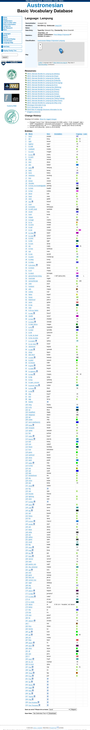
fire (30, 518)
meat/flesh (32, 412)
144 (26, 521)
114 (26, 441)
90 (26, 377)
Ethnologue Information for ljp (36, 105)
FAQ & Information (9, 24)
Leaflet (40, 62)
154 (26, 547)
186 (26, 637)
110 (26, 430)
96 (26, 394)
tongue (31, 217)
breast (31, 181)
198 (26, 670)
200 (26, 676)
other (30, 648)
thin (30, 553)
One (30, 667)
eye (30, 251)
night (30, 583)
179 (26, 615)
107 (26, 422)
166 (26, 580)
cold (30, 508)
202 (26, 682)
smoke (31, 524)
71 (26, 324)
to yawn (31, 257)
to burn (31, 521)
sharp (30, 352)
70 (26, 322)
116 (26, 447)
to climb (31, 597)
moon (30, 480)
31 (26, 214)
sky (30, 478)
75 (26, 335)
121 (26, 460)
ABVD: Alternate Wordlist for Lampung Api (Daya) (42, 76)
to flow (31, 465)
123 (26, 465)
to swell (31, 368)
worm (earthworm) (34, 422)
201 (26, 679)
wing (30, 404)
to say (30, 305)
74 (26, 332)
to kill (30, 332)
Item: (48, 134)
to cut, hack (32, 344)
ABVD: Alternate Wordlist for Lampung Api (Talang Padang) (45, 98)
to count (31, 664)
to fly (30, 407)
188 (26, 642)
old (29, 570)
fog (30, 488)
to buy (30, 380)
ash (30, 527)
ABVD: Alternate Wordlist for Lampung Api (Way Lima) (44, 103)
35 (26, 225)
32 (26, 217)
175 (26, 604)
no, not (31, 662)
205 (26, 690)
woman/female (33, 281)
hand (30, 136)
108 (26, 425)
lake (30, 473)
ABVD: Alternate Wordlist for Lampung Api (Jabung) (43, 78)
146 (26, 527)
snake (30, 419)
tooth (30, 214)
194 (26, 659)
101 (26, 407)
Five (30, 679)
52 (26, 273)
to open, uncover (34, 382)
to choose (32, 363)
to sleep (31, 259)
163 (26, 572)
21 (26, 188)
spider (30, 430)
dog (30, 394)
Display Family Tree (10, 50)
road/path (32, 149)
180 (26, 618)
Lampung (62, 40)
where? (31, 621)
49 (26, 265)
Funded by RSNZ (12, 106)
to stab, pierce (33, 324)
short (30, 547)
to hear (31, 249)
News (5, 30)
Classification (7, 41)
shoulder (31, 183)
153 (26, 544)
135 (26, 496)
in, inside (31, 602)
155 (26, 550)
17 (26, 178)
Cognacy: (79, 134)
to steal (31, 330)
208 (26, 699)
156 (26, 553)
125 (26, 471)
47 (26, 257)
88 (26, 371)
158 (26, 559)
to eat (30, 230)
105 (26, 417)
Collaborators (7, 21)
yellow (31, 537)
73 (26, 330)
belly (30, 170)
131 (26, 485)
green (30, 539)
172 (26, 596)
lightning (31, 496)
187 (26, 640)
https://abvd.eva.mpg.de (34, 1)
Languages (7, 34)
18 (26, 181)
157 (26, 556)
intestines (32, 175)
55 (26, 281)
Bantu (61, 1)
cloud (30, 486)
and (30, 654)
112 (26, 436)
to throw (31, 388)
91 (26, 380)
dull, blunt (32, 355)
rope (30, 308)
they (30, 640)
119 (26, 455)
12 (26, 165)
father (30, 294)
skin (30, 165)
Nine (30, 691)
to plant (31, 360)
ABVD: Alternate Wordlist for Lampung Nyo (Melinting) (44, 87)
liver (30, 178)
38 (26, 233)
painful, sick (32, 564)
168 (26, 585)
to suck (31, 243)
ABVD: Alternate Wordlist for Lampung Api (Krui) (42, 85)
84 (26, 360)
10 (26, 159)
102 (26, 410)
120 (26, 457)
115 (26, 444)
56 (26, 284)
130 (26, 483)
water (30, 463)
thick (30, 556)
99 (26, 402)
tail (29, 417)
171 (26, 593)
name (30, 302)
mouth (31, 212)
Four (30, 676)
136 (26, 499)
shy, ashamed (33, 567)
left (29, 139)
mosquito (31, 428)
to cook (31, 236)
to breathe (32, 207)
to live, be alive (33, 338)
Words (5, 35)
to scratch (32, 341)
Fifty (30, 699)
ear (30, 246)
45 (26, 251)
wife (30, 289)
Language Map (8, 42)
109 (26, 428)
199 (26, 673)
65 (26, 308)
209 (26, 702)
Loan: (85, 134)
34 (26, 222)
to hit (30, 327)
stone (30, 457)
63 (26, 302)
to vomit (31, 225)
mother (31, 292)
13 (26, 167)
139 (26, 507)
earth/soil (31, 455)
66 (26, 310)
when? (31, 591)
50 (26, 268)
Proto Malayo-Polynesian (61, 34)
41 (26, 241)
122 (26, 463)
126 (26, 473)
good (30, 575)
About (5, 19)
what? (30, 643)
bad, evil (31, 577)
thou (30, 626)
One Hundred (33, 702)
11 (26, 162)
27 (26, 204)
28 (26, 207)
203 (26, 684)
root (30, 444)
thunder (31, 494)
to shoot (31, 322)
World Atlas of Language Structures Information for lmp (44, 109)
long (30, 550)
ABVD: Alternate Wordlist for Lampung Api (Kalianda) (44, 80)
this (30, 610)
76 (26, 338)
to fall (30, 391)
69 (26, 319)
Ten (30, 694)
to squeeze (32, 371)
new (30, 572)
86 (26, 365)
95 (26, 391)
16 (26, 175)
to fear (31, 191)
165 (26, 577)
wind (30, 499)
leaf (30, 441)
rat (29, 410)
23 (26, 194)
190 (26, 648)
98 (26, 399)
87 (26, 368)
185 (26, 632)
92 (26, 382)
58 (26, 289)
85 (26, 363)
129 (26, 480)
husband (31, 286)
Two (30, 670)
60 (26, 294)
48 (26, 259)
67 (26, 313)
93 (26, 385)
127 (26, 475)
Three (30, 673)
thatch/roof (32, 300)
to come (31, 152)
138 (26, 504)
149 (26, 535)
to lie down (32, 265)
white (30, 532)
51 (26, 270)
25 (26, 199)
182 (26, 623)
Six (30, 682)
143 (26, 518)
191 (26, 651)
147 (26, 529)
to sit (30, 270)
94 (26, 388)
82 (26, 355)
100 (26, 404)
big (29, 544)
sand (30, 460)
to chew (31, 233)
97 (26, 396)
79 (26, 346)
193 (26, 656)
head (30, 196)
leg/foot (31, 144)
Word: (31, 134)
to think (31, 188)
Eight (30, 688)
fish (30, 433)
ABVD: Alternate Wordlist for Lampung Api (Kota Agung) (44, 83)
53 (26, 276)
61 (26, 297)
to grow (31, 365)
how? (30, 659)
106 (26, 419)
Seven (31, 685)
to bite (30, 241)
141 (26, 513)
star (30, 483)
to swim (31, 157)
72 (26, 327)
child (30, 284)
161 (26, 567)
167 (26, 583)
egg (30, 399)
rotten (30, 436)
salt (30, 471)
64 (26, 305)
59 (26, 292)
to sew (31, 313)
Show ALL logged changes (48, 119)
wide (30, 561)
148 (26, 532)
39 (26, 236)
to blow (31, 502)
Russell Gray (53, 727)
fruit (30, 449)
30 (26, 212)
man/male (32, 278)
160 (26, 564)
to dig (30, 377)
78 (26, 344)
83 (26, 357)
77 (26, 341)
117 (26, 449)
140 (26, 510)
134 (26, 494)
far (29, 618)
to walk (31, 146)
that (30, 612)
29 (26, 209)
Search (5, 37)
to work (31, 357)
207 (26, 696)
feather (31, 402)
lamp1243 (58, 25)
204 (26, 687)
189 (26, 645)
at (29, 599)
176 (26, 607)
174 (26, 602)
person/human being (35, 276)
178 (26, 612)
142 (26, 516)
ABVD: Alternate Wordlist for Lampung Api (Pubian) (43, 89)
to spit (30, 227)
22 (26, 191)
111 (26, 433)
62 (26, 300)
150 (26, 537)
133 (26, 491)
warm (30, 505)
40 (26, 238)
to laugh (31, 220)
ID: (26, 134)
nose (30, 204)
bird (30, 396)
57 (26, 286)
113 (26, 439)
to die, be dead (33, 335)
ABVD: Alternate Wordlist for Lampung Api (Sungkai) (43, 96)
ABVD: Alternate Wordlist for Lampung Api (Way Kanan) (44, 100)
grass (30, 452)
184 (26, 629)
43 (26, 246)
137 (26, 501)
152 (26, 542)
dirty (30, 159)
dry (30, 511)
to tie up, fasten (33, 310)
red (30, 535)
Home (5, 17)
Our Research (8, 28)
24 (26, 196)
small (30, 542)
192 (26, 654)
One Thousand (33, 705)
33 (26, 220)
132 (26, 488)
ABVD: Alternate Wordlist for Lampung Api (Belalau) (43, 74)
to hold (31, 374)
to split (31, 349)
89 (26, 374)
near (30, 615)
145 (26, 524)
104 (26, 415)
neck (30, 199)
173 (26, 599)
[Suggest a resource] (33, 112)
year (30, 588)
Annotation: (58, 134)
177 (26, 610)
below (30, 607)
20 (26, 186)
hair (30, 202)
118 (26, 452)
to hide (31, 594)
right (30, 141)
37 (26, 230)
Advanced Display (9, 39)
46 (26, 254)
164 (26, 575)
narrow (31, 559)
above (30, 604)
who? (30, 646)
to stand (31, 273)
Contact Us (7, 26)
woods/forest (33, 475)
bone (30, 173)
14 (26, 170)
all (29, 651)
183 (26, 626)
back (30, 168)
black (30, 529)
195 (26, 662)
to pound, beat (33, 385)
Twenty (31, 696)
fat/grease (32, 415)
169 (26, 588)
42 (26, 243)
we (29, 632)
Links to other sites (9, 23)
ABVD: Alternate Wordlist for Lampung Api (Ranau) (43, 91)
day (30, 585)
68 (26, 316)
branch (31, 439)
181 (26, 621)
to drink (31, 238)
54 (26, 278)
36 (26, 227)
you (30, 637)
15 (26, 173)
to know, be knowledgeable (37, 186)
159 (26, 561)
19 (26, 183)
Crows (56, 1)
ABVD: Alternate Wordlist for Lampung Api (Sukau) (43, 94)
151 (26, 539)
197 (26, 667)
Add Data (6, 46)
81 (26, 352)
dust (30, 162)
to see (30, 254)
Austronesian (47, 1)
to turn (31, 155)
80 (26, 349)
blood (30, 194)
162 (26, 570)
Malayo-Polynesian (52, 40)
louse (30, 425)
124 (26, 468)
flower (30, 447)
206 (26, 693)
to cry (30, 222)
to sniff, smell (33, 209)
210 (26, 705)
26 (26, 201)
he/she (31, 629)
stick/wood (32, 346)
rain (30, 491)
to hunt (31, 319)
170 (26, 590)
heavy (30, 516)
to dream (31, 268)
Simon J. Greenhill (37, 727)
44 (26, 249)
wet (30, 513)
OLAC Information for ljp (34, 107)
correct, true (32, 580)
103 (26, 412)
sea (30, 468)
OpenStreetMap (42, 64)
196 (26, 664)
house (30, 297)
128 (26, 478)
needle (31, 316)
